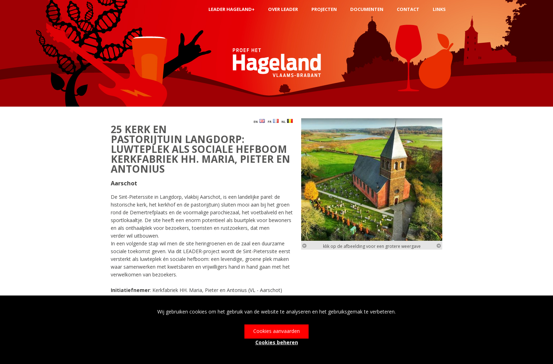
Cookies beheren (276, 342)
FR (273, 121)
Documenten (366, 9)
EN (259, 121)
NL (287, 121)
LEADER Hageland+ (231, 9)
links (439, 9)
